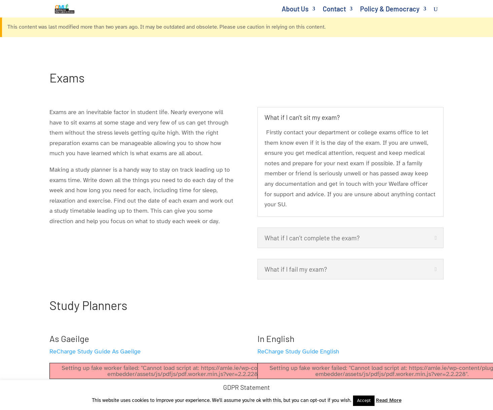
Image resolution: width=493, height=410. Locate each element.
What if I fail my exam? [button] (296, 269)
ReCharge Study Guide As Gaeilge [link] (95, 351)
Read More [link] (388, 400)
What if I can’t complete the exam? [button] (312, 238)
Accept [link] (364, 400)
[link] (69, 8)
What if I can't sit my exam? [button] (302, 117)
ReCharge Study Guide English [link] (298, 351)
